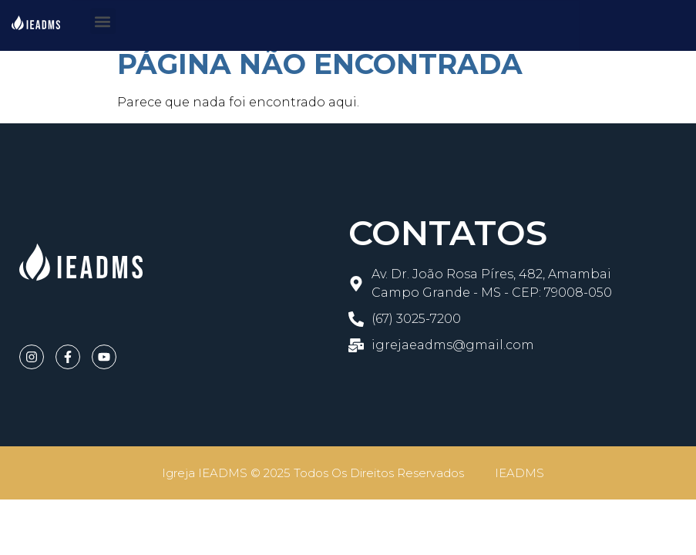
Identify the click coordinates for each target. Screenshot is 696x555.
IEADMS (519, 473)
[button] (103, 21)
